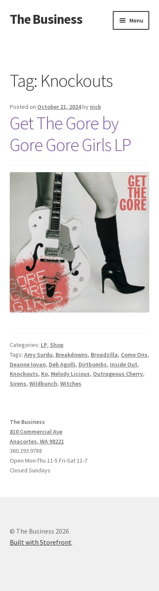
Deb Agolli (62, 364)
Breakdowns (72, 354)
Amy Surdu (38, 354)
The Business (46, 19)
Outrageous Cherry (118, 374)
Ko (44, 374)
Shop (57, 345)
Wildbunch (43, 383)
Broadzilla (104, 354)
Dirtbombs (92, 364)
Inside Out (123, 364)
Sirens (18, 383)
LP (44, 345)
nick (95, 107)
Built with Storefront (41, 542)
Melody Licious (70, 374)
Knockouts (24, 374)
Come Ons (134, 354)
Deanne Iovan (28, 364)
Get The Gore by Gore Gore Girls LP (70, 134)
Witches (70, 383)
